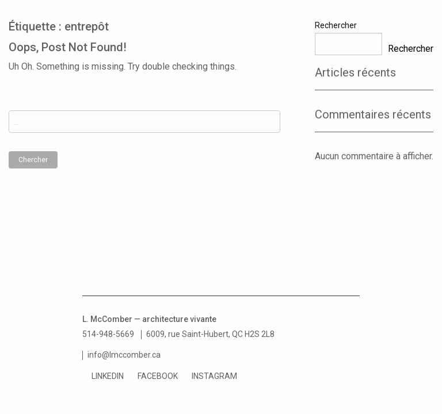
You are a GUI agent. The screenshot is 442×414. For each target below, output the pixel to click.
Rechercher (336, 25)
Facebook (158, 376)
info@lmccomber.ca (124, 354)
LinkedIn (108, 376)
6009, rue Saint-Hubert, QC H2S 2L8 (210, 334)
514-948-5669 (108, 334)
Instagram (214, 376)
